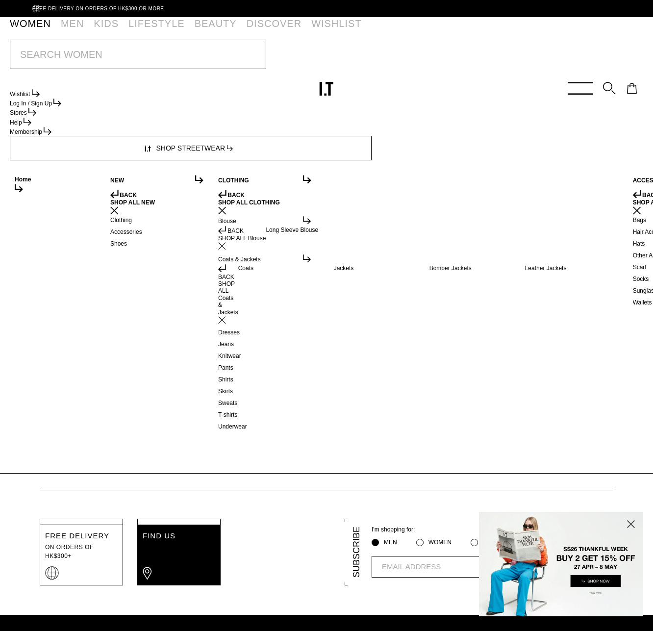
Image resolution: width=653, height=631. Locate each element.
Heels (109, 83)
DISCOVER (194, 31)
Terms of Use (201, 610)
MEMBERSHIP (166, 579)
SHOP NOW (398, 58)
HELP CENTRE (108, 579)
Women (52, 83)
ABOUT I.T (288, 579)
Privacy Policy (146, 610)
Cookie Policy (256, 610)
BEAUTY (155, 31)
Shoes (83, 83)
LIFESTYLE (116, 31)
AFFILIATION (337, 579)
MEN (57, 31)
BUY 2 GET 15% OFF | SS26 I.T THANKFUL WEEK (306, 58)
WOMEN (27, 31)
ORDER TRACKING (230, 579)
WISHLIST (236, 31)
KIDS (82, 31)
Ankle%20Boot (148, 83)
